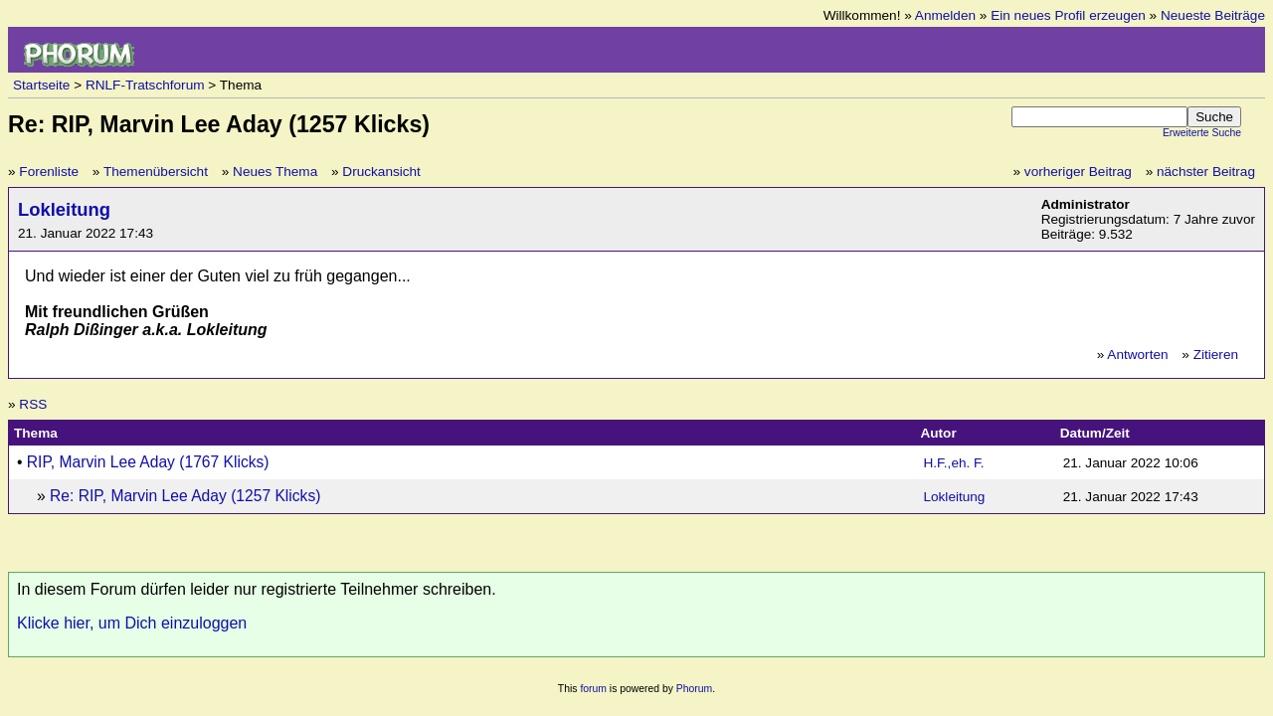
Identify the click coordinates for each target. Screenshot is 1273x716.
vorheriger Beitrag (1078, 171)
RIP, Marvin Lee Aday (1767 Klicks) (148, 461)
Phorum (694, 688)
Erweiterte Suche (1202, 132)
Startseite (41, 85)
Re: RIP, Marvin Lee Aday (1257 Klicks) (185, 495)
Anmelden (945, 15)
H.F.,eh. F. (953, 462)
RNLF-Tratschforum (145, 85)
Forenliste (49, 171)
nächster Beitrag (1206, 171)
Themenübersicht (155, 171)
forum (593, 688)
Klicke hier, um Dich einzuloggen (132, 623)
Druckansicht (381, 171)
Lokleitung (64, 209)
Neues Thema (275, 171)
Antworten (1137, 354)
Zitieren (1215, 354)
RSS (33, 404)
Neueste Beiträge (1213, 15)
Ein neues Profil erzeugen (1068, 15)
